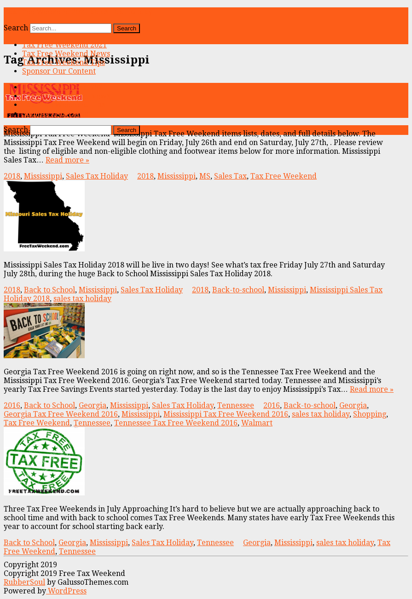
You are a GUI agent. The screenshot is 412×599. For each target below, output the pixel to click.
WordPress (66, 591)
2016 (12, 405)
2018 (12, 176)
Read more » (67, 160)
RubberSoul (24, 582)
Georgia (92, 405)
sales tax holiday (82, 298)
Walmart (257, 423)
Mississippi (43, 176)
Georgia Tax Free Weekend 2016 (61, 414)
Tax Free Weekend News (66, 53)
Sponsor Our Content (59, 71)
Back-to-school (238, 289)
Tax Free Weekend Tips (63, 62)
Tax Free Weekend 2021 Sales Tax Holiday (78, 11)
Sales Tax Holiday (97, 176)
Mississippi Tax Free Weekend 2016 (225, 414)
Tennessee (235, 405)
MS (204, 176)
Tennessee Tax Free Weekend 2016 (176, 423)
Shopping (369, 414)
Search (16, 27)
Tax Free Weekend (283, 176)
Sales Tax (230, 176)
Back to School (49, 289)
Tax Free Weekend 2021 (64, 45)
